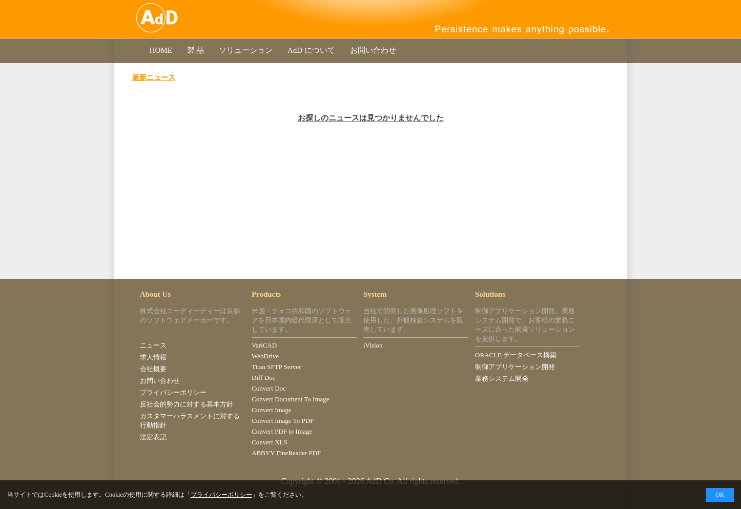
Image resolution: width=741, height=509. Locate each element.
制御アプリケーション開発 (515, 367)
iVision (373, 345)
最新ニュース (153, 77)
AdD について (311, 50)
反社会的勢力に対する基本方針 (186, 404)
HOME (161, 50)
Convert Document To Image (291, 399)
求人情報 (153, 357)
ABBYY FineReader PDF (286, 453)
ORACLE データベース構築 (516, 355)
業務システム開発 (501, 378)
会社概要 (153, 369)
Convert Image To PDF (283, 420)
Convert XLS (269, 442)
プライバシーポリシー (173, 392)
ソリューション (246, 50)
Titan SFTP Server (276, 367)
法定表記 (153, 437)
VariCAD (264, 345)
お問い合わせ (373, 50)
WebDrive (265, 356)
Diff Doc (263, 377)
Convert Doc (269, 388)
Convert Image (272, 410)
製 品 (195, 50)
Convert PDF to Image (282, 431)
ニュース (153, 345)
